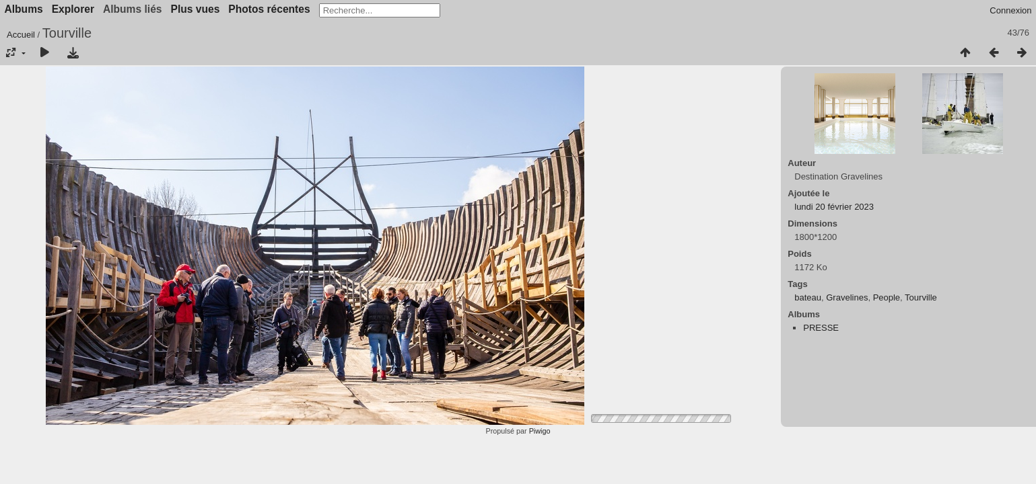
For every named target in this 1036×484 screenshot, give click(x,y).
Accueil (21, 35)
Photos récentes (269, 9)
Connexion (1010, 10)
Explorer (73, 9)
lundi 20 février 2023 (834, 207)
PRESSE (821, 328)
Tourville (921, 297)
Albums (24, 9)
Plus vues (195, 9)
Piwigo (540, 431)
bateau (807, 297)
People (886, 297)
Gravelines (847, 297)
